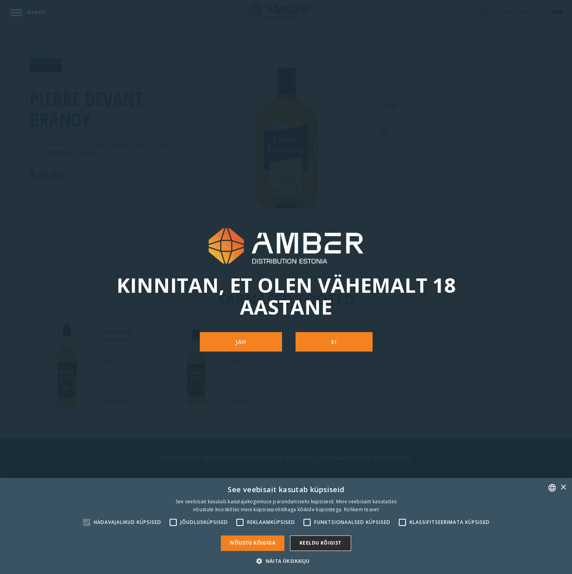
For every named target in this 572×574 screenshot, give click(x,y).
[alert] (286, 526)
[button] (285, 560)
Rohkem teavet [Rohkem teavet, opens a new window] (361, 509)
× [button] (563, 488)
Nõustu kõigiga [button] (252, 542)
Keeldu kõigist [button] (321, 542)
